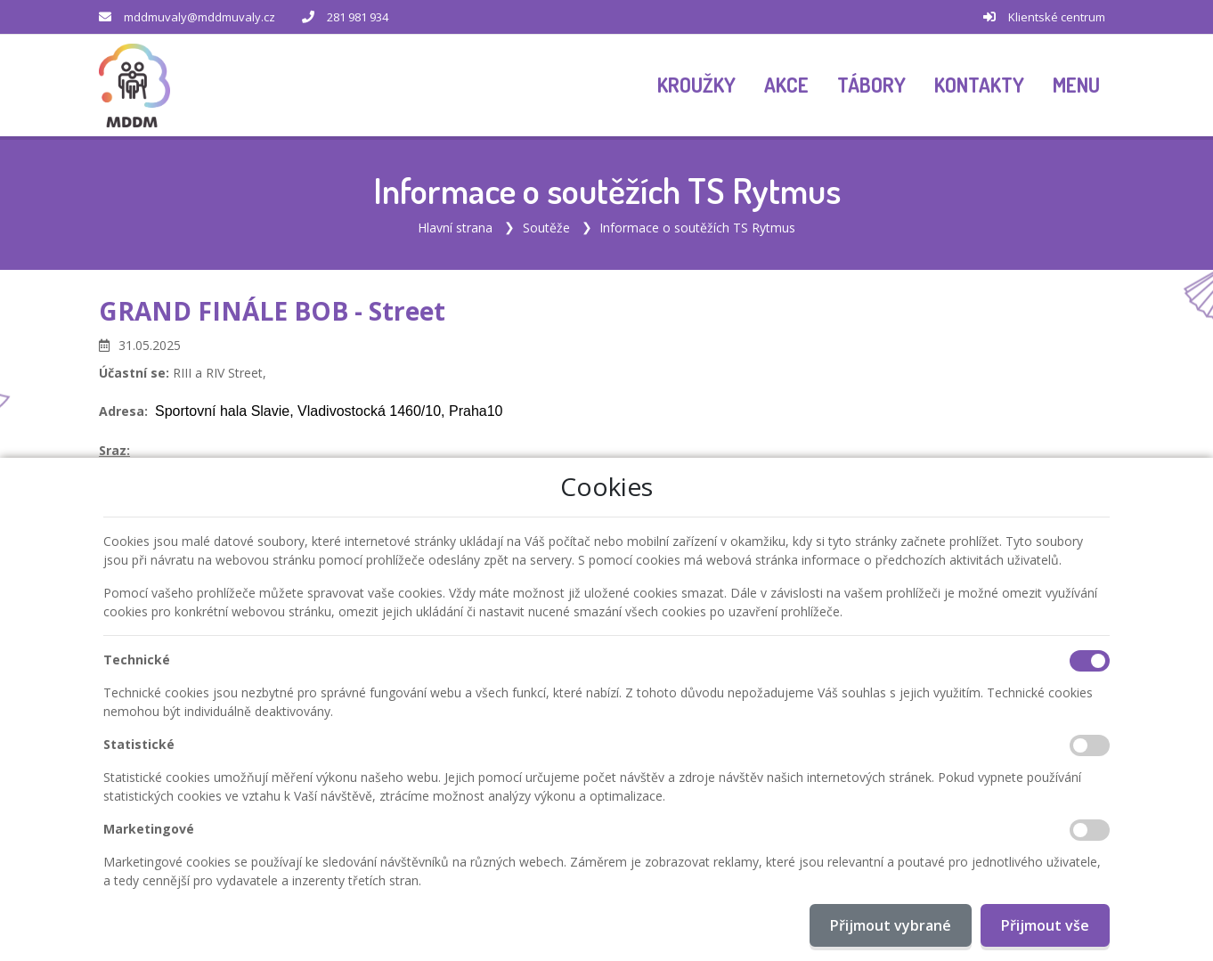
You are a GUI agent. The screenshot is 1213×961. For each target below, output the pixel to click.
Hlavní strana (455, 227)
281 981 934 (357, 17)
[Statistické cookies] (1090, 745)
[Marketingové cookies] (1090, 830)
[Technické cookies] (1090, 661)
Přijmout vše (1045, 925)
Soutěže (546, 227)
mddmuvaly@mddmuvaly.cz (199, 17)
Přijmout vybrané (890, 925)
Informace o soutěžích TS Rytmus (697, 227)
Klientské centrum (1056, 17)
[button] (1076, 85)
